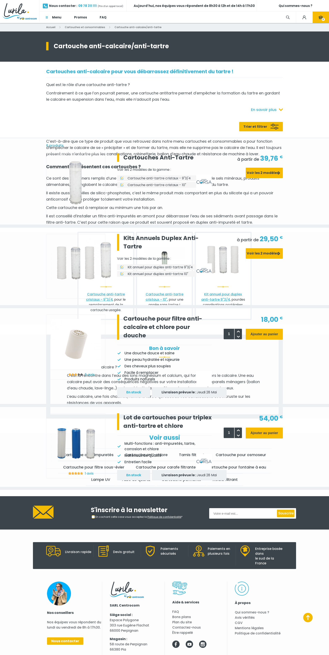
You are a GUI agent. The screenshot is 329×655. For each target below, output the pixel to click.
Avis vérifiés (245, 617)
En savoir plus (264, 109)
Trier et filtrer (255, 126)
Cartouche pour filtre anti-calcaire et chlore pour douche (162, 327)
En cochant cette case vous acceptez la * (139, 517)
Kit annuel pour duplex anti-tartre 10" (158, 273)
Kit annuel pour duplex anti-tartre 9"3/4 (160, 267)
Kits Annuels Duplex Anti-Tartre (160, 242)
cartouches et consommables (213, 141)
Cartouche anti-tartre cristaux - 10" (157, 185)
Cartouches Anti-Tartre (158, 157)
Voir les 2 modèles (263, 172)
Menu (56, 17)
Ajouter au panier (264, 334)
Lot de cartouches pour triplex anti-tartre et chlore (167, 422)
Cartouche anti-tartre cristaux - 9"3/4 (159, 178)
